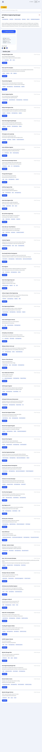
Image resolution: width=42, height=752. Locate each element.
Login (36, 1)
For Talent (31, 1)
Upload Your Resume (9, 31)
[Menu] (39, 2)
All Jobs (4, 7)
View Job (4, 62)
